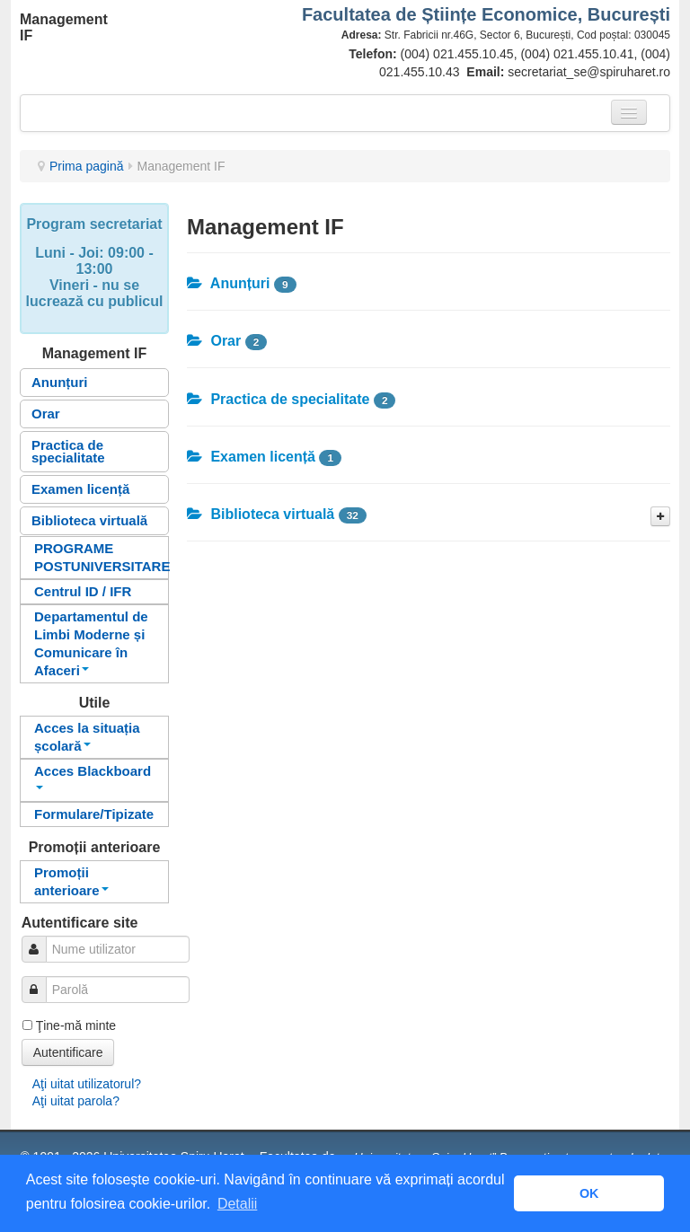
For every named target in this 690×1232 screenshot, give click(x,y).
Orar (45, 413)
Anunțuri (59, 382)
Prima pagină (86, 166)
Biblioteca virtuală (89, 520)
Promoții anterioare (71, 881)
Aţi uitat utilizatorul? (86, 1084)
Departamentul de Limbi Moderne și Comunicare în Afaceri (91, 643)
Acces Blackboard (92, 776)
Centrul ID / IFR (82, 591)
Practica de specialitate (68, 451)
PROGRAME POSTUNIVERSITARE (101, 557)
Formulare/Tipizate (94, 814)
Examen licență (80, 489)
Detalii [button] (237, 1203)
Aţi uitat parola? (75, 1101)
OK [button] (589, 1193)
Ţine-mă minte (76, 1025)
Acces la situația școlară (87, 736)
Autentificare (68, 1052)
